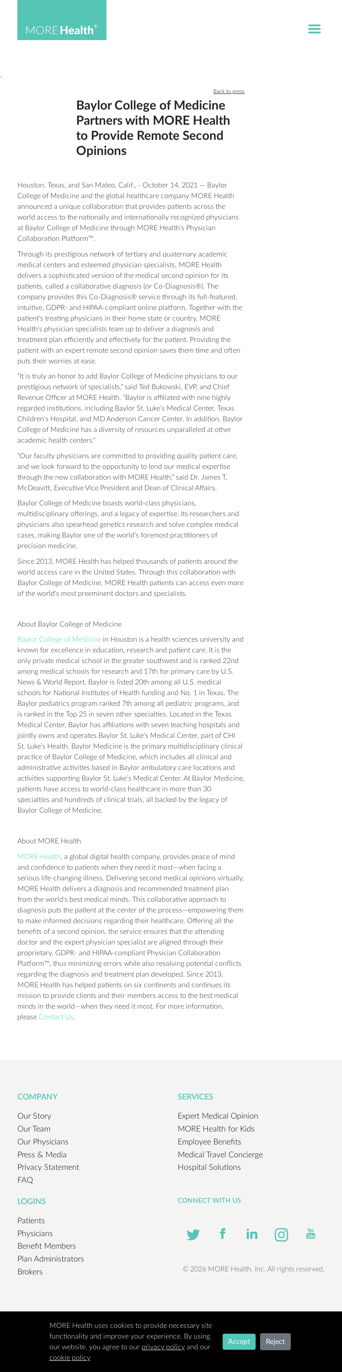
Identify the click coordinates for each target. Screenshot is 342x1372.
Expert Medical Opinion (218, 1116)
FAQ (25, 1181)
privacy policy (163, 1347)
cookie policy (69, 1357)
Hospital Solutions (209, 1168)
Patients (31, 1221)
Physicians (35, 1234)
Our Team (33, 1129)
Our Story (34, 1116)
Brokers (30, 1272)
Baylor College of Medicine (59, 639)
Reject (275, 1341)
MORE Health (39, 856)
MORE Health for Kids (216, 1129)
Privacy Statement (48, 1168)
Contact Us (56, 1017)
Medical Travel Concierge (220, 1155)
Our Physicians (43, 1142)
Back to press (228, 91)
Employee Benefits (209, 1142)
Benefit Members (46, 1246)
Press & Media (42, 1155)
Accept (239, 1341)
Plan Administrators (50, 1259)
